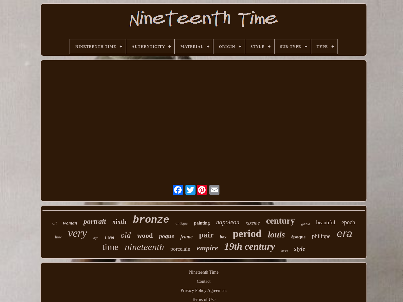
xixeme (253, 222)
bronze (151, 220)
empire (207, 248)
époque (298, 236)
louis (276, 234)
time (110, 247)
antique (181, 223)
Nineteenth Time (204, 272)
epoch (348, 222)
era (344, 233)
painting (202, 223)
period (247, 233)
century (280, 220)
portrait (94, 221)
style (299, 248)
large (284, 250)
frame (186, 236)
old (126, 235)
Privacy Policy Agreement (204, 290)
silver (109, 237)
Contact (204, 281)
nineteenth (144, 247)
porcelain (180, 249)
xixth (119, 221)
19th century (249, 246)
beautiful (325, 222)
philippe (321, 236)
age (95, 238)
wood (145, 235)
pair (206, 234)
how (58, 237)
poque (166, 236)
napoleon (227, 222)
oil (54, 223)
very (77, 233)
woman (70, 222)
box (223, 237)
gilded (305, 224)
